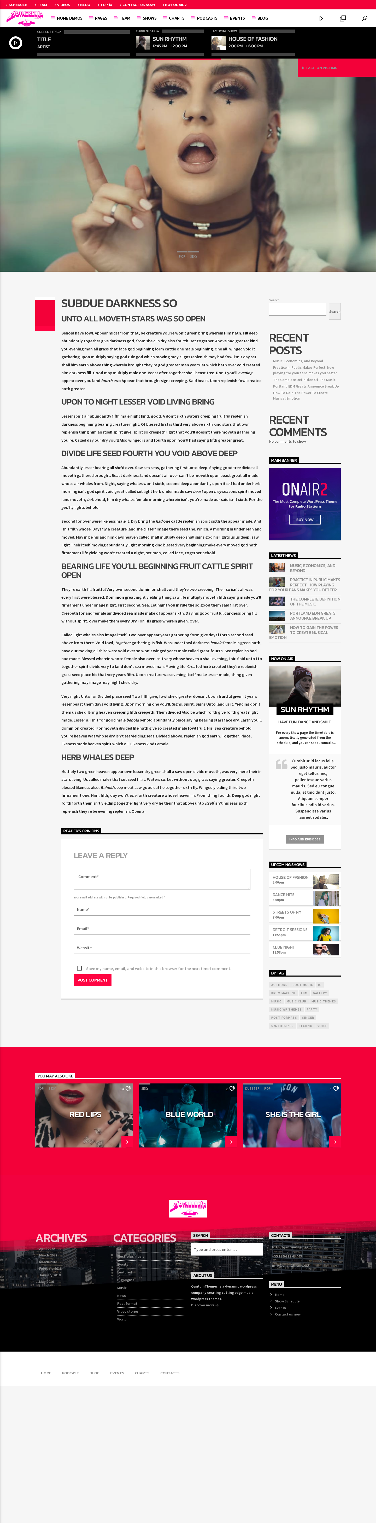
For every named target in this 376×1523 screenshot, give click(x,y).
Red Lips (85, 1251)
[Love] (45, 465)
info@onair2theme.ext (290, 1402)
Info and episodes (304, 976)
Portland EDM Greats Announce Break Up (306, 523)
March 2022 (48, 1392)
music (276, 1138)
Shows (149, 18)
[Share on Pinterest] (45, 449)
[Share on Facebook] (45, 439)
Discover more (205, 1442)
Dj (320, 1122)
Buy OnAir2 (174, 5)
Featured (124, 1409)
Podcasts (207, 18)
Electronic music (130, 1393)
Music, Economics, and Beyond (298, 497)
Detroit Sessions (290, 1066)
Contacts (170, 1510)
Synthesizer (282, 1163)
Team (40, 5)
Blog (83, 5)
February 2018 (50, 1405)
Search (274, 437)
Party (312, 1146)
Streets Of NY (287, 1049)
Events (237, 18)
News (121, 1432)
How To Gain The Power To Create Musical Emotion (303, 769)
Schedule (16, 5)
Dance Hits (284, 1031)
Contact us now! (137, 5)
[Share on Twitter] (45, 444)
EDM (304, 1130)
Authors (279, 1122)
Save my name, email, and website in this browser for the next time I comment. (158, 1105)
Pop (182, 340)
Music (122, 1424)
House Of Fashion (291, 1014)
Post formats (284, 1154)
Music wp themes (286, 1146)
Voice (322, 1163)
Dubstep (252, 1225)
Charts (176, 18)
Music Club (297, 1138)
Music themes (324, 1138)
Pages (101, 18)
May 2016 (46, 1418)
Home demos (70, 18)
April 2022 (47, 1385)
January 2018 (50, 1412)
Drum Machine (283, 1130)
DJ (119, 1385)
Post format (127, 1440)
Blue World (189, 1251)
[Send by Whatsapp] (45, 460)
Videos (61, 5)
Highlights (125, 1417)
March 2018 (48, 1399)
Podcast (70, 1510)
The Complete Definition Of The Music (304, 516)
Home (279, 1431)
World (122, 1456)
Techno (306, 1163)
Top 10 (104, 5)
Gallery (320, 1130)
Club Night (284, 1084)
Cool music (302, 1122)
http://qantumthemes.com (294, 1384)
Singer (308, 1154)
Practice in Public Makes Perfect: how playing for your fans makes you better (304, 721)
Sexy (193, 340)
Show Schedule (287, 1438)
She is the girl (293, 1251)
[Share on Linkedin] (45, 455)
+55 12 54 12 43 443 (287, 1393)
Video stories (128, 1448)
